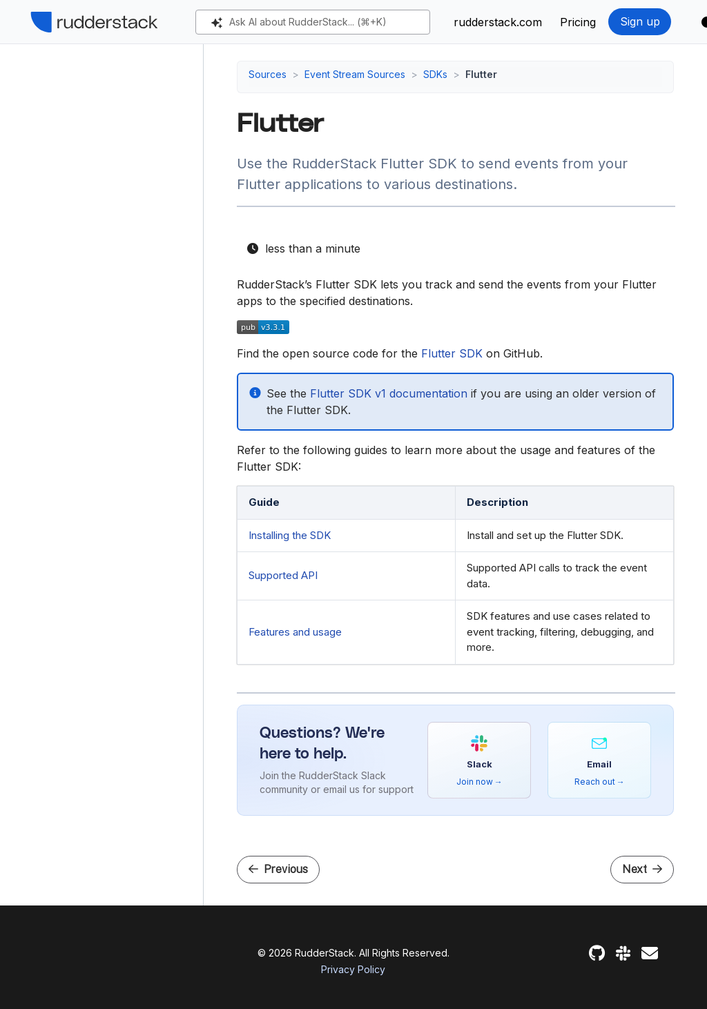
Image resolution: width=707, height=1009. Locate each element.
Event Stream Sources (354, 74)
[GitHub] (597, 953)
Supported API (283, 575)
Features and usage (295, 631)
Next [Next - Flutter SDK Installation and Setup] (642, 869)
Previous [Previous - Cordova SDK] (278, 869)
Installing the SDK (290, 535)
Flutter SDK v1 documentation (388, 393)
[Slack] (623, 953)
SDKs (435, 74)
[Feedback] (649, 953)
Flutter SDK (452, 353)
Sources (268, 74)
